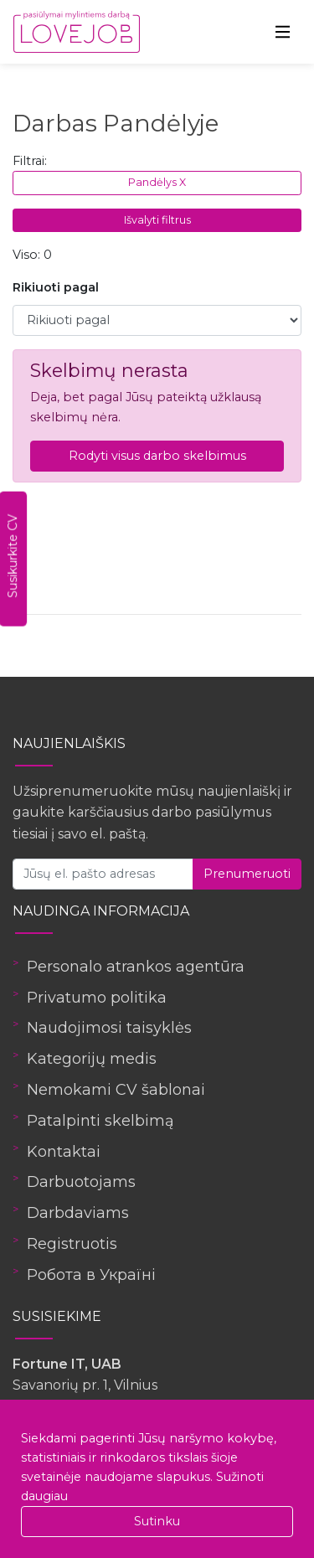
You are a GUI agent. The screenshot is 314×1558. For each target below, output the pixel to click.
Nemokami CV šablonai (116, 1090)
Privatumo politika (97, 997)
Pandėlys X (157, 182)
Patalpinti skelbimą (100, 1121)
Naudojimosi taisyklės (109, 1028)
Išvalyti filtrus (157, 220)
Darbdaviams (78, 1213)
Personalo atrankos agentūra (136, 966)
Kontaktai (63, 1152)
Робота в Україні (91, 1275)
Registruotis (72, 1244)
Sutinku (157, 1521)
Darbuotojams (81, 1182)
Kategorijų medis (92, 1059)
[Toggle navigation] (283, 31)
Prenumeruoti (247, 873)
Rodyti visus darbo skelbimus (157, 455)
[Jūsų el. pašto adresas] (103, 874)
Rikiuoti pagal (56, 287)
